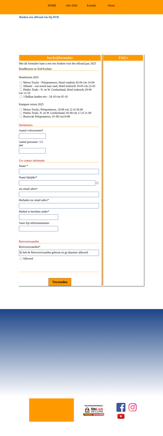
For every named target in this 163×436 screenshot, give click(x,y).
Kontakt (91, 5)
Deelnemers (26, 125)
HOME (52, 5)
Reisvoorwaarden (29, 241)
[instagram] (132, 407)
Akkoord (28, 258)
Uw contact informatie (32, 160)
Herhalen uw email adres (34, 200)
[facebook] (120, 407)
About (111, 5)
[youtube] (120, 416)
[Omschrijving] (97, 183)
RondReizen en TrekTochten (35, 68)
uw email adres (28, 188)
